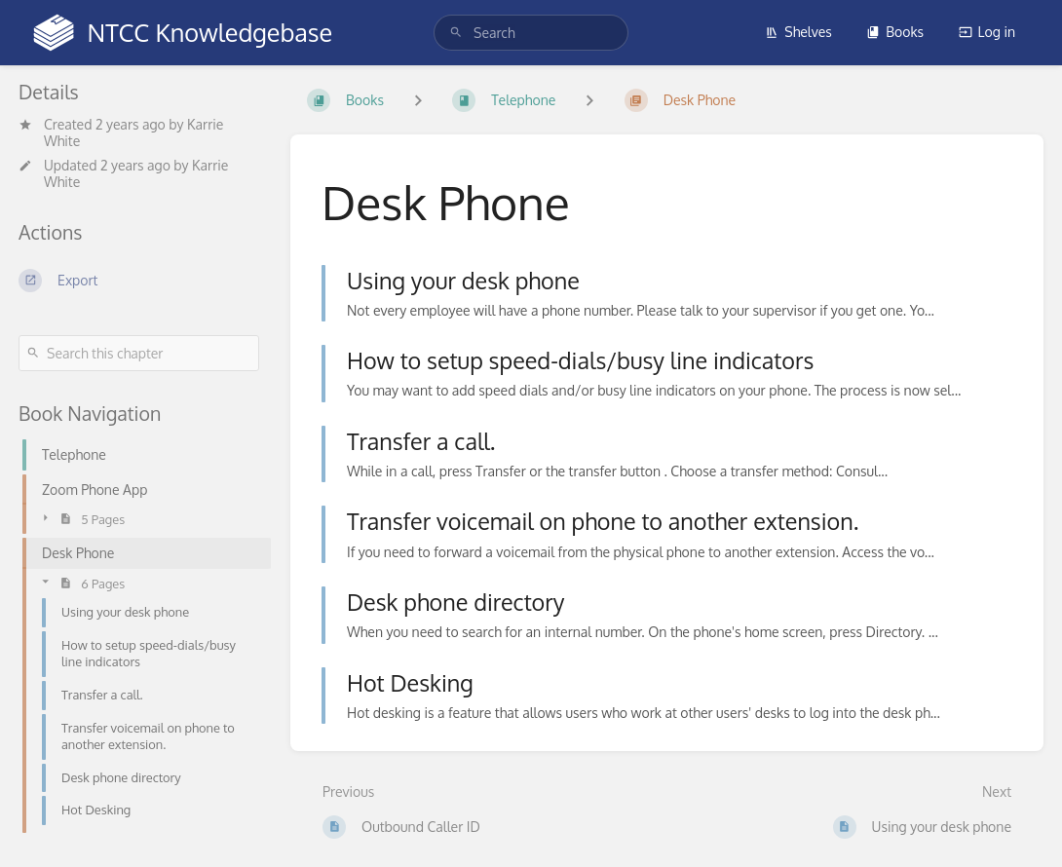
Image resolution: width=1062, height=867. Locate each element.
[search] (531, 33)
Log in (987, 31)
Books (895, 31)
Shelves (798, 31)
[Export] (139, 280)
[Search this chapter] (139, 353)
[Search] (456, 32)
